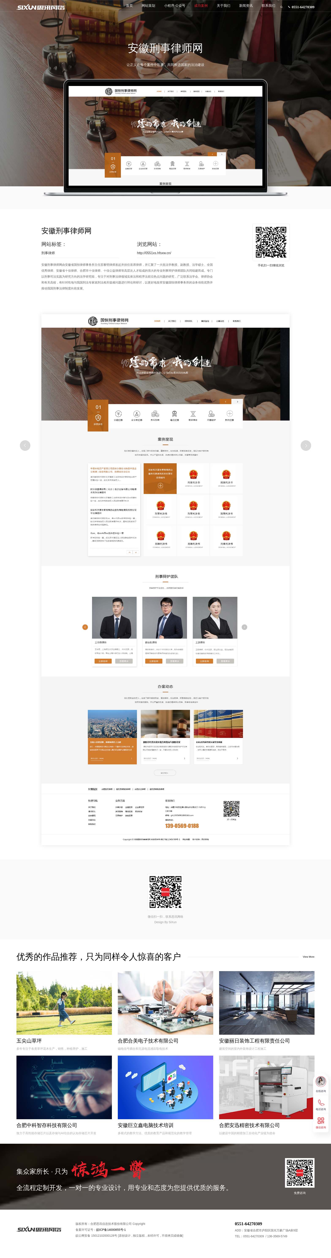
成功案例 (194, 10)
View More (304, 957)
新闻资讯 (239, 10)
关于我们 (216, 10)
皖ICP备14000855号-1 (111, 1237)
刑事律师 (48, 253)
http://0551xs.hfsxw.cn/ (154, 253)
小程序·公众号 (167, 10)
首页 (122, 10)
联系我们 (261, 10)
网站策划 (141, 10)
